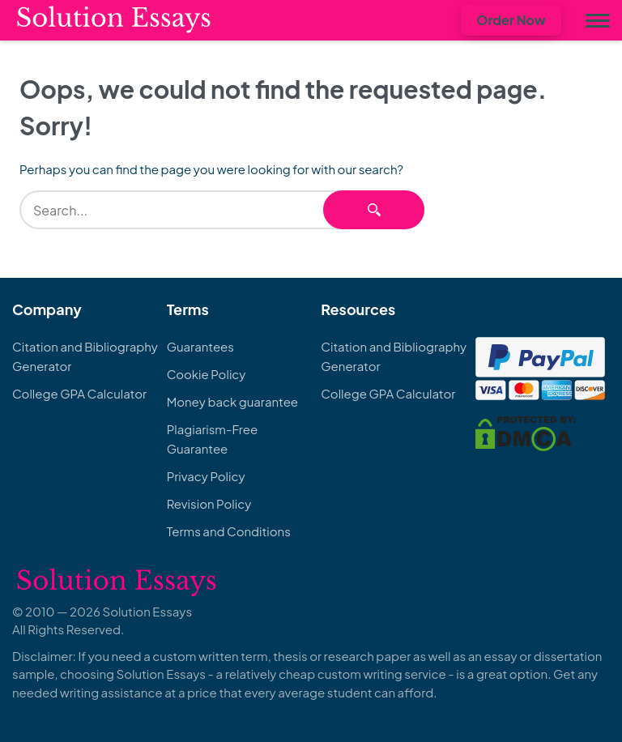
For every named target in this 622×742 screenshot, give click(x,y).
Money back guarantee (232, 401)
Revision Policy (209, 503)
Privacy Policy (206, 476)
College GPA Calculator (79, 393)
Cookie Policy (206, 374)
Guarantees (200, 346)
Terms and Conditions (229, 531)
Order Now (511, 19)
